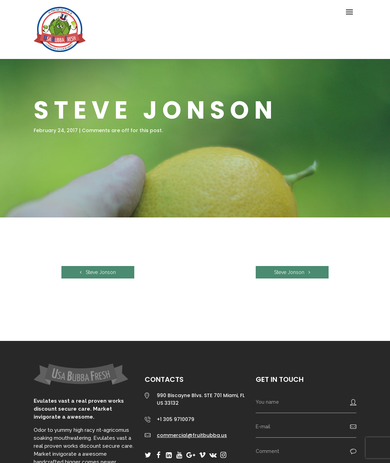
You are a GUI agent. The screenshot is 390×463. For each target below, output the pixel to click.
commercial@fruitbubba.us (192, 435)
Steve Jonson (98, 272)
